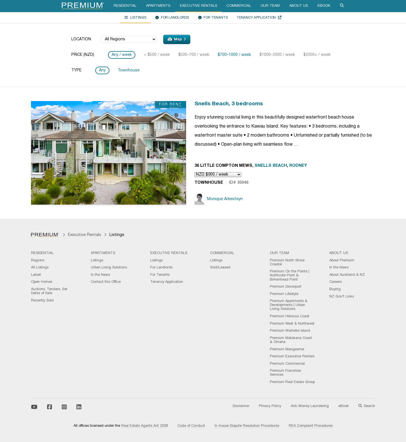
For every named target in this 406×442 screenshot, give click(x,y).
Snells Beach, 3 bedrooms (229, 103)
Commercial (238, 6)
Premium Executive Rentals (292, 356)
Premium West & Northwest (292, 323)
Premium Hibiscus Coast (289, 316)
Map (177, 39)
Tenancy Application (259, 17)
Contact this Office (106, 282)
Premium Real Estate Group (292, 382)
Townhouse (129, 70)
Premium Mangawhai (287, 349)
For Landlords (172, 17)
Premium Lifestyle (284, 294)
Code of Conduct (191, 426)
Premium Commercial (287, 364)
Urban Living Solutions (109, 267)
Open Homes (41, 282)
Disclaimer (241, 406)
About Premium (341, 260)
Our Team (270, 6)
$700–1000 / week (234, 55)
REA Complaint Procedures (311, 426)
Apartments (158, 6)
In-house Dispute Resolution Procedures (247, 426)
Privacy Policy (270, 406)
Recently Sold (42, 300)
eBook (323, 6)
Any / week (122, 55)
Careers (335, 282)
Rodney (298, 166)
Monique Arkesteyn (219, 199)
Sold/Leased (220, 267)
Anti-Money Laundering (310, 406)
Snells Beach (271, 166)
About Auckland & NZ (347, 275)
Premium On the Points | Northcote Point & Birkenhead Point (289, 275)
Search (366, 406)
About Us (298, 6)
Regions (37, 260)
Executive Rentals (198, 6)
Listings (135, 17)
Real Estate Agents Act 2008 (144, 426)
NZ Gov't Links (341, 296)
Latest (36, 275)
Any (102, 70)
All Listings (39, 267)
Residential (125, 6)
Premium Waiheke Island (290, 330)
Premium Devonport (285, 286)
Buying (335, 289)
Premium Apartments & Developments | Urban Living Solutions (288, 305)
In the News (100, 275)
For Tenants (213, 17)
